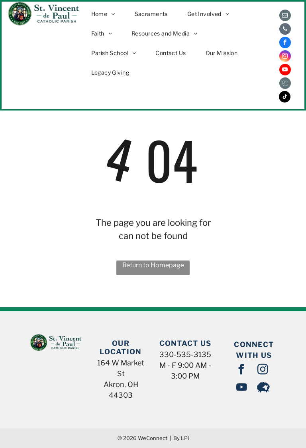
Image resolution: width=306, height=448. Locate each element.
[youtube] (285, 70)
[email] (285, 16)
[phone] (285, 30)
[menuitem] (106, 14)
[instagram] (285, 57)
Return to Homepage (153, 265)
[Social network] (285, 84)
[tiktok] (284, 98)
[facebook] (285, 43)
